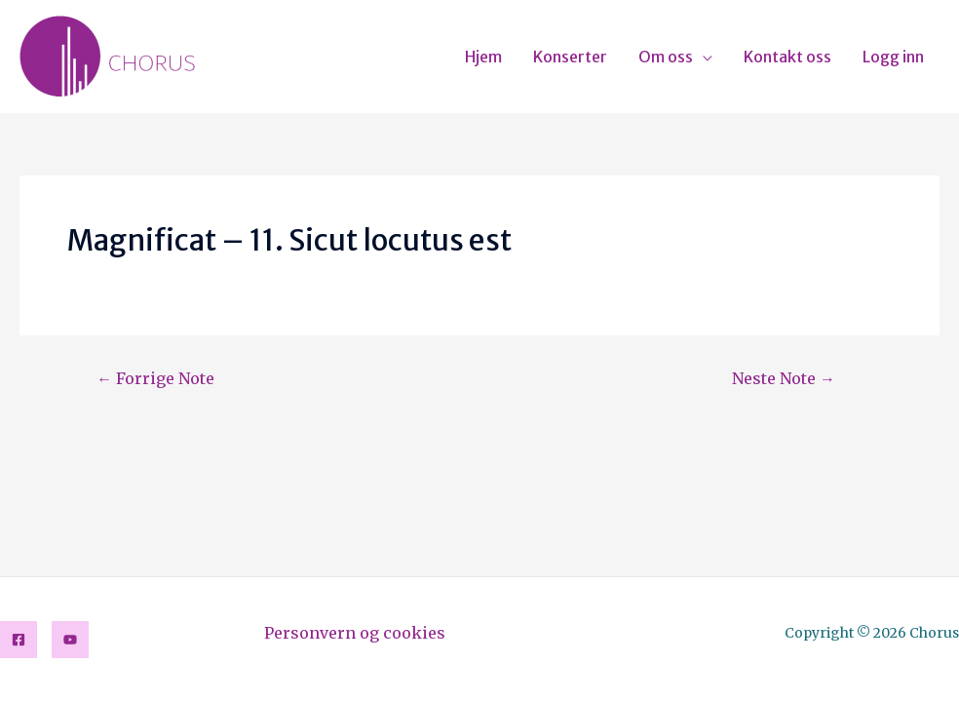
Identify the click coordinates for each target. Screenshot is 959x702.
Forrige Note (155, 378)
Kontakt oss (787, 56)
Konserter (570, 56)
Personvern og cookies (354, 633)
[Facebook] (18, 639)
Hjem (483, 56)
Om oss (665, 56)
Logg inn (893, 56)
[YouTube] (70, 639)
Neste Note (783, 378)
